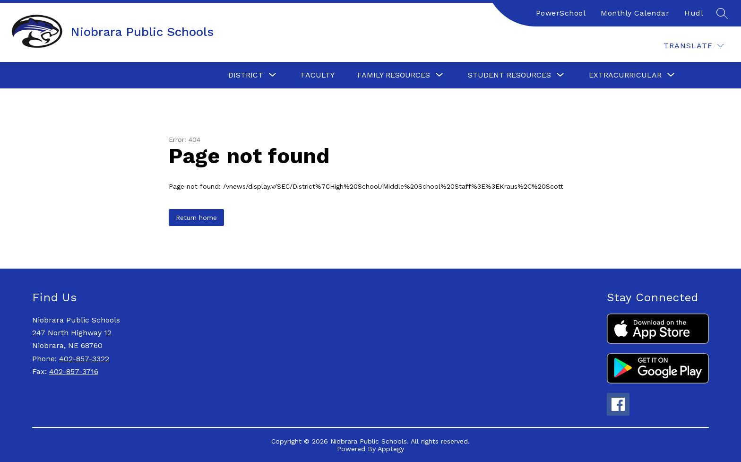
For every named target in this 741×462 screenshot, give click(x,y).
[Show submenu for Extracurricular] (625, 75)
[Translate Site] (693, 46)
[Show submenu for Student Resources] (509, 75)
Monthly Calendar (635, 13)
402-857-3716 (73, 371)
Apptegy (391, 449)
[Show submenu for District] (245, 75)
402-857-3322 (84, 358)
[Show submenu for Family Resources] (393, 75)
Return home (196, 217)
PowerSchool (561, 13)
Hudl (693, 13)
